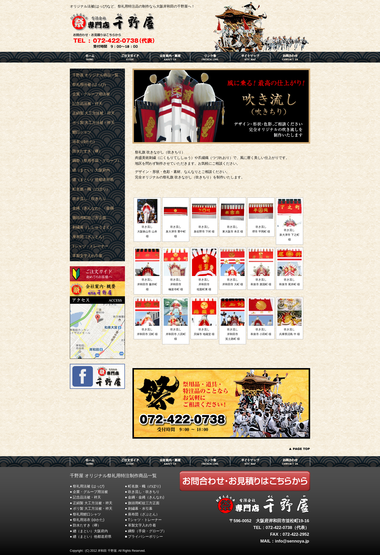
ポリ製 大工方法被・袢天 (93, 123)
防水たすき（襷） (87, 151)
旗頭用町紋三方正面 (89, 218)
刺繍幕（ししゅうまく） (93, 227)
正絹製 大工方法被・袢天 (93, 113)
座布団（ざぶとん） (89, 237)
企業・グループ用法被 (91, 94)
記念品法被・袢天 (87, 104)
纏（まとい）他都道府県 (93, 180)
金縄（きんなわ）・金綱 (93, 208)
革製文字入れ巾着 (87, 256)
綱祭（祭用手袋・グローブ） (96, 161)
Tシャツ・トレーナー (90, 246)
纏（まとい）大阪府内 (91, 170)
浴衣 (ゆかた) (83, 142)
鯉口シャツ (81, 132)
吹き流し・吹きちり (89, 199)
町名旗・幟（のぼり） (91, 189)
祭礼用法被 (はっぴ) (89, 85)
